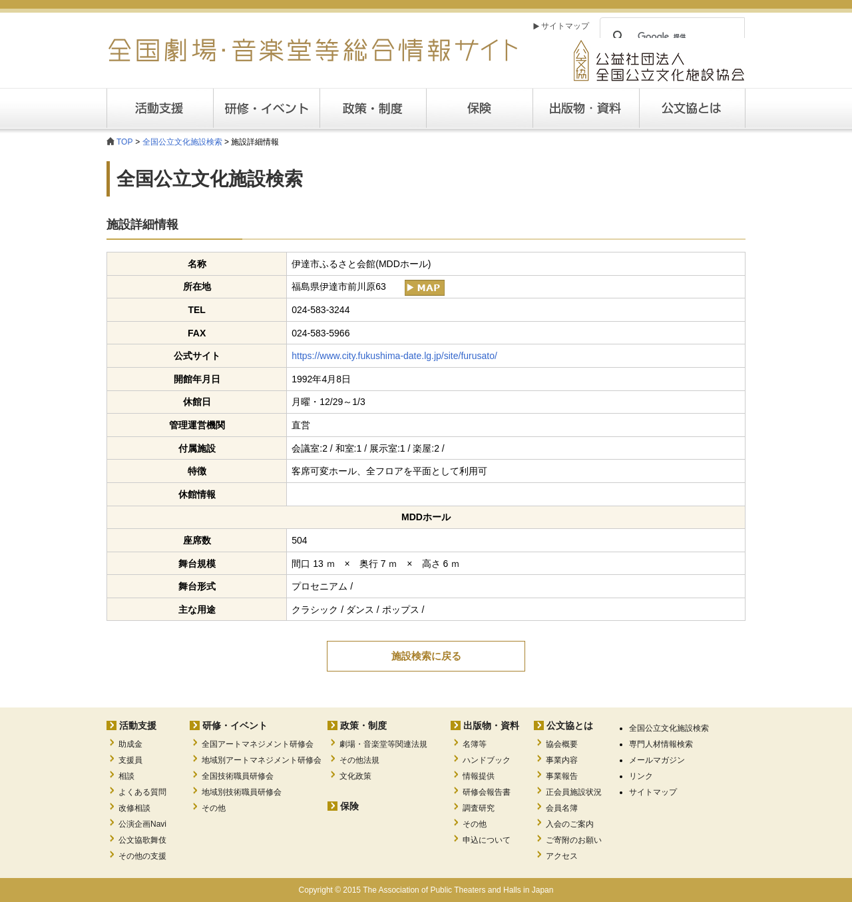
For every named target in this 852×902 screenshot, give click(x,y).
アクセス (562, 856)
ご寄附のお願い (574, 840)
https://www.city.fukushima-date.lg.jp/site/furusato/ (394, 355)
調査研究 (479, 808)
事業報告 (562, 776)
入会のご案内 (570, 824)
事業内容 (562, 760)
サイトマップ (565, 26)
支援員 (130, 760)
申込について (487, 840)
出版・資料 (585, 108)
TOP (124, 142)
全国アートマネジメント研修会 (258, 744)
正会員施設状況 (574, 792)
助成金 (130, 744)
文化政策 (355, 776)
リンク (641, 776)
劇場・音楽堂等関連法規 (383, 744)
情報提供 (479, 776)
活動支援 (159, 108)
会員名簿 (562, 808)
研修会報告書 (487, 792)
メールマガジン (657, 760)
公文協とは (745, 108)
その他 (214, 808)
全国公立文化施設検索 (182, 142)
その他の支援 (142, 856)
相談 (126, 776)
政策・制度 (373, 108)
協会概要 (562, 744)
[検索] (670, 37)
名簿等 (475, 744)
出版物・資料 (491, 725)
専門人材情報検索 (661, 744)
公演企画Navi (142, 824)
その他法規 (359, 760)
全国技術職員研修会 (238, 776)
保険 (479, 108)
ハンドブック (487, 760)
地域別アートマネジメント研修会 (261, 760)
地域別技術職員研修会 (242, 792)
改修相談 (134, 808)
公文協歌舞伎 (142, 840)
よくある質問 (142, 792)
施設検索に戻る (426, 656)
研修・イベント (235, 725)
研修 (266, 108)
